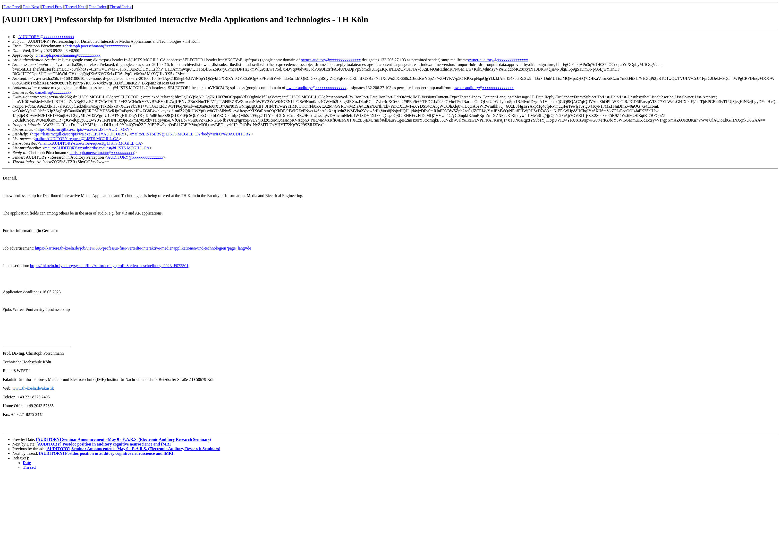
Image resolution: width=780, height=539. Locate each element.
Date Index (98, 7)
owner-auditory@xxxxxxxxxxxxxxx (331, 60)
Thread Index (120, 7)
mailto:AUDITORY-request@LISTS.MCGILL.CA (77, 138)
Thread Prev (52, 7)
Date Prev (11, 7)
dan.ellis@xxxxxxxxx (53, 92)
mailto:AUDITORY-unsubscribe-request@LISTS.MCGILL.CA (96, 148)
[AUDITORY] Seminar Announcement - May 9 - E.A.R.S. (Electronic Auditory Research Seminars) (123, 439)
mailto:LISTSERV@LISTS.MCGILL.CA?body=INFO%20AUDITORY (191, 134)
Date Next (31, 7)
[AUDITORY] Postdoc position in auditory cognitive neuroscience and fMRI (104, 444)
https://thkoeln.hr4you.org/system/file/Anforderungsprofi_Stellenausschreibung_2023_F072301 (109, 265)
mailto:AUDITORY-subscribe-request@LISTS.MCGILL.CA (90, 143)
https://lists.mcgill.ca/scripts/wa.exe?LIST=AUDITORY (83, 129)
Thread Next (75, 7)
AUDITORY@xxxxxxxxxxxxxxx (46, 37)
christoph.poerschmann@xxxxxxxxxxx (97, 46)
